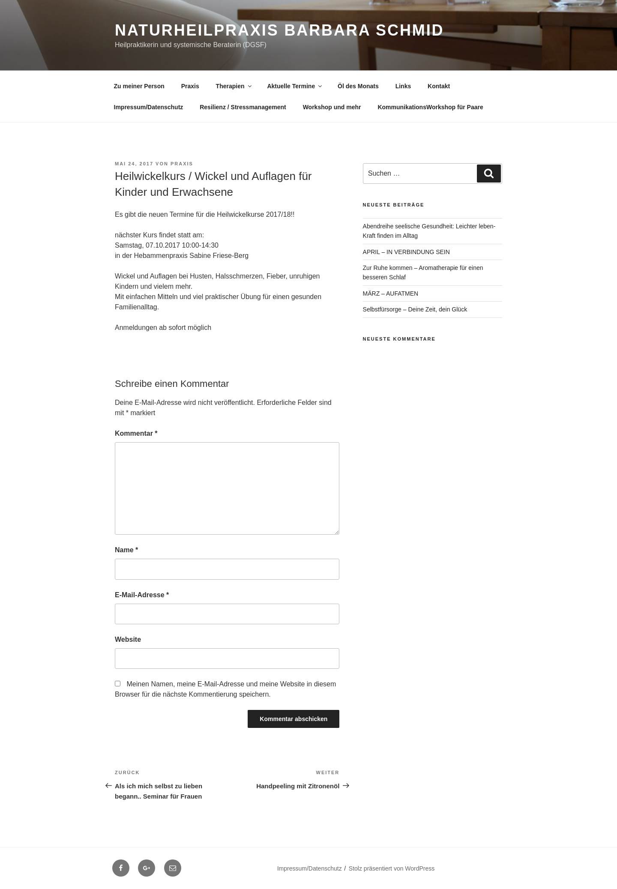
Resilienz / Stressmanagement (243, 107)
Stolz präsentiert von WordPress (392, 868)
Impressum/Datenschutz (148, 107)
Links (403, 86)
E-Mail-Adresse (142, 595)
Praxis (190, 86)
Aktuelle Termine (295, 86)
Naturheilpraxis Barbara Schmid (279, 30)
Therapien (234, 86)
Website (128, 639)
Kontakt (439, 86)
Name (126, 550)
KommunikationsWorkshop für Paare (430, 107)
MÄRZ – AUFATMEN (391, 293)
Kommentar (136, 433)
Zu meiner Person (139, 86)
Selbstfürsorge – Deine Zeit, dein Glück (415, 309)
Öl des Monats (358, 86)
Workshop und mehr (332, 107)
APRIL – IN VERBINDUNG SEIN (406, 251)
